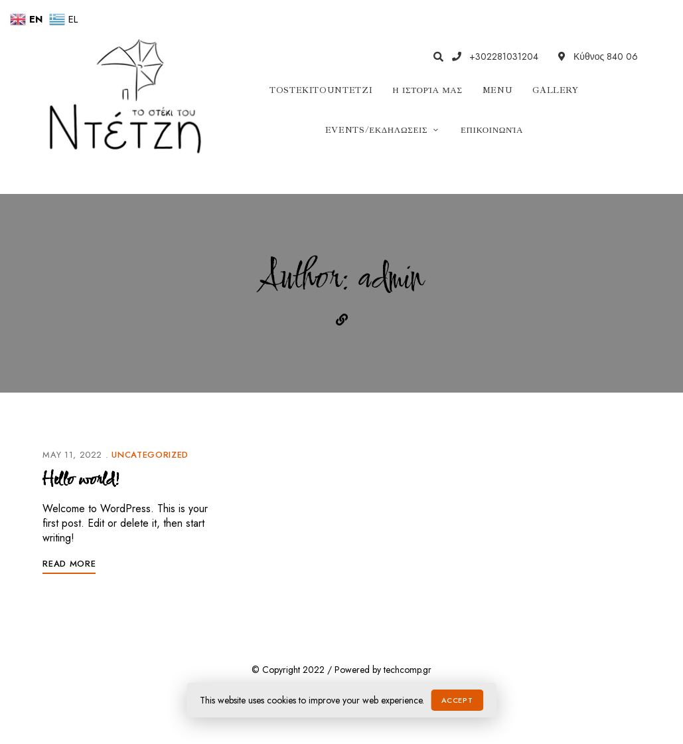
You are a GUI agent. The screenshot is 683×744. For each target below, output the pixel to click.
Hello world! (80, 481)
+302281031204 (495, 56)
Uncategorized (150, 454)
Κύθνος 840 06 (598, 56)
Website (342, 320)
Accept (457, 700)
